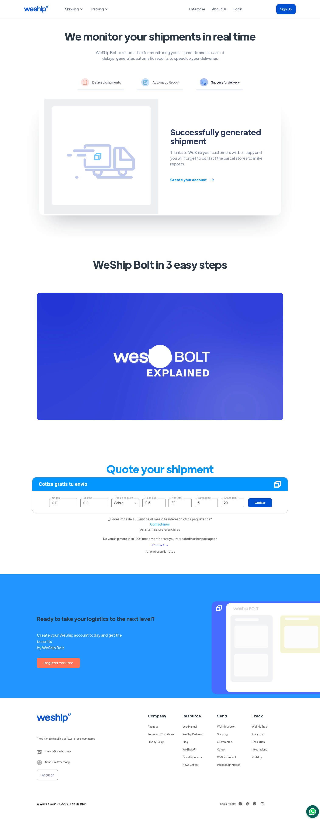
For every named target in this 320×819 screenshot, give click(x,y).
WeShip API (189, 749)
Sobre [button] (118, 503)
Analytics (257, 734)
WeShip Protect (226, 757)
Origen (56, 497)
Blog (185, 742)
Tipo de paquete (123, 497)
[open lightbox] (160, 361)
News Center (190, 764)
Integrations (259, 749)
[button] (74, 9)
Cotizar (260, 503)
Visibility (257, 757)
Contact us (160, 545)
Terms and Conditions (161, 734)
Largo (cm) (204, 497)
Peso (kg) (151, 497)
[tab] (100, 83)
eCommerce (224, 742)
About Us (219, 9)
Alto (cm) (177, 497)
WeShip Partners (192, 734)
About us (153, 726)
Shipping (222, 734)
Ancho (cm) (230, 497)
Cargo (221, 749)
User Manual (189, 726)
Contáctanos (160, 524)
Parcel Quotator (192, 757)
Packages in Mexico (228, 764)
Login (237, 9)
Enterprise (197, 9)
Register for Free (58, 663)
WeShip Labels (225, 726)
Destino (87, 497)
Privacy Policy (156, 742)
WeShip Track (260, 726)
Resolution (258, 742)
